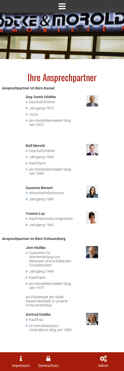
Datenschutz (48, 366)
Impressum (21, 366)
